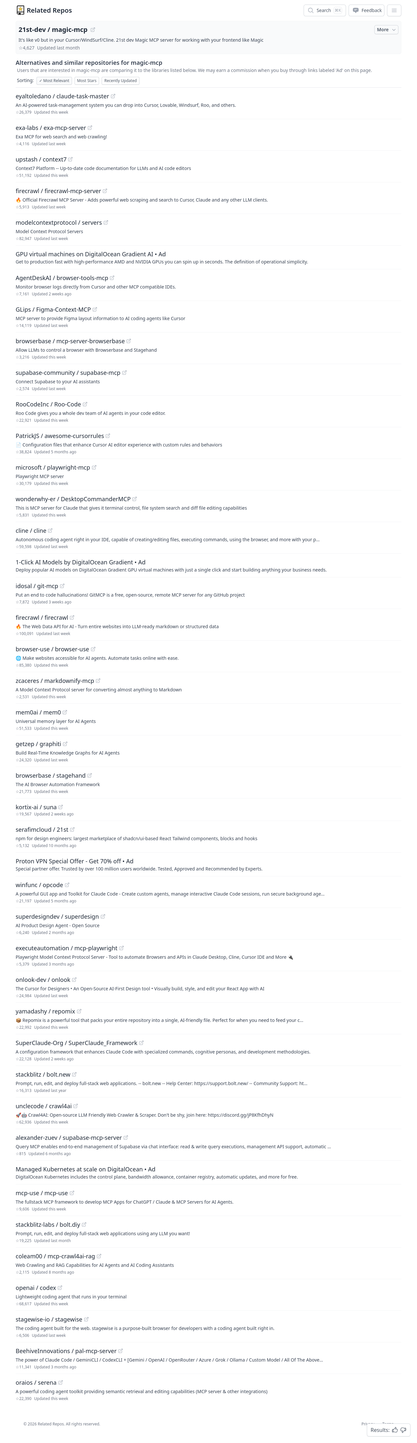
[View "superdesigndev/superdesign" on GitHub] (103, 916)
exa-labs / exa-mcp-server (51, 128)
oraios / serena (36, 1382)
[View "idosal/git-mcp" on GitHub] (62, 585)
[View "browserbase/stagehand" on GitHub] (89, 775)
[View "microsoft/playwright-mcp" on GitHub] (94, 467)
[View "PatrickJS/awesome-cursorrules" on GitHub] (107, 435)
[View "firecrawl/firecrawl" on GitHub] (72, 617)
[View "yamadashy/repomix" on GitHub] (79, 1011)
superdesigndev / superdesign (57, 916)
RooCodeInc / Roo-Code (48, 404)
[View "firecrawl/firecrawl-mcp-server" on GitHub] (105, 190)
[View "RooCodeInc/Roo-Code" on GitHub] (85, 404)
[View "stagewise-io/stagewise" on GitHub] (86, 1319)
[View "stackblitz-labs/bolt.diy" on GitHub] (84, 1224)
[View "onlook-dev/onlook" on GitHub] (74, 979)
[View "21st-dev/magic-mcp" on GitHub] (92, 29)
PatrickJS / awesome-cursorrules (60, 436)
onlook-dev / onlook (43, 979)
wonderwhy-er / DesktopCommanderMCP (73, 499)
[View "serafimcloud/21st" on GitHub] (72, 829)
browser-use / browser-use (52, 649)
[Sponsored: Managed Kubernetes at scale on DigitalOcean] (208, 1172)
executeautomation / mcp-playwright (67, 948)
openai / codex (36, 1288)
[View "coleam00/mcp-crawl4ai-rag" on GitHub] (99, 1256)
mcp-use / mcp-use (42, 1193)
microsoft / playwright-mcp (53, 467)
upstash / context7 (41, 159)
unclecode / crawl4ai (44, 1106)
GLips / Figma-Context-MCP (53, 309)
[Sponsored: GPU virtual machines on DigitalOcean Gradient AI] (208, 257)
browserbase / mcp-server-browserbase (70, 341)
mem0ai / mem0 (38, 712)
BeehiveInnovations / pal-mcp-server (66, 1351)
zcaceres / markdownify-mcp (55, 681)
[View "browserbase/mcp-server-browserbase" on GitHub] (128, 341)
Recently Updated (120, 80)
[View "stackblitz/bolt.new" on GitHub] (74, 1074)
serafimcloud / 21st (42, 829)
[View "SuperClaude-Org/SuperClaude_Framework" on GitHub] (141, 1042)
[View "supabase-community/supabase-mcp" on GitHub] (124, 372)
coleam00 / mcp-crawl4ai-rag (55, 1256)
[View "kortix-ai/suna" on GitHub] (60, 807)
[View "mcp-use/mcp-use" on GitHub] (72, 1192)
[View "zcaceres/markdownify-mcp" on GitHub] (98, 680)
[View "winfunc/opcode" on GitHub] (67, 884)
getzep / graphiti (38, 744)
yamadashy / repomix (45, 1011)
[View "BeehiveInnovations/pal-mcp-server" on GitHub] (120, 1350)
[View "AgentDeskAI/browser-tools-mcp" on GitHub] (112, 277)
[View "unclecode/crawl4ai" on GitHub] (75, 1106)
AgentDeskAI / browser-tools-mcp (62, 278)
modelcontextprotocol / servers (59, 222)
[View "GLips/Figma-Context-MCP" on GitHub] (94, 309)
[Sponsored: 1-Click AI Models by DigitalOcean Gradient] (208, 565)
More (387, 29)
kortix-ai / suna (36, 807)
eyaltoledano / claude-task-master (62, 96)
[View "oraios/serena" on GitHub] (60, 1382)
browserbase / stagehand (51, 775)
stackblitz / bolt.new (43, 1074)
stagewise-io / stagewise (49, 1319)
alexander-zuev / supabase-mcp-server (69, 1137)
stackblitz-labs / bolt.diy (48, 1224)
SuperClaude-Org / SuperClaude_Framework (76, 1043)
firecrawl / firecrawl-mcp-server (58, 191)
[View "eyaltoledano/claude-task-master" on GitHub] (113, 96)
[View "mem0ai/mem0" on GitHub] (64, 712)
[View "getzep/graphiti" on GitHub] (65, 743)
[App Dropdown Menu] (394, 10)
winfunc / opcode (39, 885)
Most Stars (87, 80)
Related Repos (49, 10)
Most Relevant (54, 80)
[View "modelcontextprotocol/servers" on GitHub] (105, 222)
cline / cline (31, 530)
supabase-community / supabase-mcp (68, 372)
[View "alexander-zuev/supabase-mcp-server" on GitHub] (125, 1137)
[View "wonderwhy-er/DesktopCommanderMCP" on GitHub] (134, 499)
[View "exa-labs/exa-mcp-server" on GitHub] (90, 127)
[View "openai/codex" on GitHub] (60, 1287)
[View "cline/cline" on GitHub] (50, 530)
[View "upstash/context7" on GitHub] (70, 159)
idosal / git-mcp (37, 586)
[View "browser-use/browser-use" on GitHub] (93, 649)
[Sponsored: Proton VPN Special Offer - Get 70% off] (208, 864)
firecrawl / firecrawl (42, 617)
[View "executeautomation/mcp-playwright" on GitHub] (121, 948)
